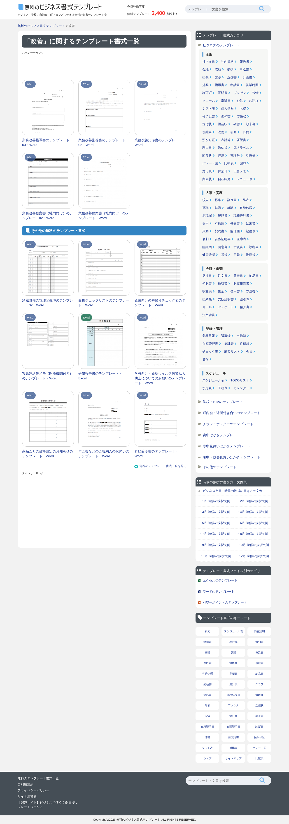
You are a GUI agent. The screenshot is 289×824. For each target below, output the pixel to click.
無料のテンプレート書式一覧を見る (163, 466)
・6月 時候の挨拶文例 (252, 523)
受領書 (226, 116)
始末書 (250, 223)
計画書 (247, 77)
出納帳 (207, 299)
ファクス (233, 705)
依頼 (218, 69)
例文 (207, 631)
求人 (205, 200)
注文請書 (208, 315)
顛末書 (250, 124)
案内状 (207, 179)
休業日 (222, 171)
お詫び (254, 101)
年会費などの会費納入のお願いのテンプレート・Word (103, 453)
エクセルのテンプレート (220, 580)
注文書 (222, 276)
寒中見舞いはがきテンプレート (226, 446)
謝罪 (243, 163)
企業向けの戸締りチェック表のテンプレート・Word (160, 302)
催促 (246, 132)
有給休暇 (246, 208)
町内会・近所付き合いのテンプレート (231, 413)
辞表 (246, 200)
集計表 (229, 343)
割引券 (244, 299)
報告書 (244, 61)
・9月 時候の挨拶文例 (214, 545)
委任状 (241, 116)
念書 (207, 737)
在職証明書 (223, 239)
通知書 (259, 642)
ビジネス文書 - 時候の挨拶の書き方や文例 (232, 491)
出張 (205, 77)
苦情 (255, 93)
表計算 (226, 140)
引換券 (250, 155)
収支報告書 (241, 283)
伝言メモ (239, 171)
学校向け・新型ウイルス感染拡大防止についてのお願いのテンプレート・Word (160, 378)
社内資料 (227, 61)
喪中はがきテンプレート (221, 435)
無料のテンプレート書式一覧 (38, 778)
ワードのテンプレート (218, 591)
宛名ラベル (241, 147)
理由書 (207, 147)
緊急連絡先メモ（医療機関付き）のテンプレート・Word (47, 375)
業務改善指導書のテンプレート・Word (160, 142)
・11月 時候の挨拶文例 (214, 556)
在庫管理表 (210, 343)
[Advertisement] (104, 66)
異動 (205, 231)
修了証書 (208, 116)
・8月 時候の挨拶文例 (252, 534)
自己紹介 (224, 179)
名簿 (205, 359)
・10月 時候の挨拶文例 (252, 545)
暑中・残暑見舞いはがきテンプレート (231, 457)
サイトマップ (233, 758)
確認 (236, 124)
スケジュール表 (213, 380)
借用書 (235, 291)
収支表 (207, 291)
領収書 (207, 283)
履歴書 (222, 215)
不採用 (219, 223)
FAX (207, 716)
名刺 (205, 239)
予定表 (207, 388)
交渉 (218, 77)
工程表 (222, 388)
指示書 (219, 85)
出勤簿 (241, 336)
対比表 (207, 171)
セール (207, 307)
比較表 (229, 163)
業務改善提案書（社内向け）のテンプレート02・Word (47, 215)
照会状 (222, 124)
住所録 (244, 343)
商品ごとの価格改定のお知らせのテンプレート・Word (47, 453)
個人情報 (227, 108)
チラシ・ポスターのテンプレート (228, 424)
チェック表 (210, 351)
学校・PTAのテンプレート (223, 402)
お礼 (240, 101)
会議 (205, 69)
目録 (236, 254)
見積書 (238, 276)
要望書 (241, 140)
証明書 (222, 93)
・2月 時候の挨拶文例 (252, 501)
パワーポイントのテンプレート (225, 602)
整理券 (235, 155)
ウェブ (207, 758)
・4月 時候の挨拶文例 (252, 512)
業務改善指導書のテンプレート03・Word (46, 142)
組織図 (207, 247)
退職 (205, 208)
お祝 (243, 108)
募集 (218, 200)
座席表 (241, 239)
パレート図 (210, 163)
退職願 (259, 695)
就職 (230, 208)
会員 (249, 351)
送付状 (207, 124)
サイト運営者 (27, 796)
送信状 (222, 147)
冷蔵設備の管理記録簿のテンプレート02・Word (47, 302)
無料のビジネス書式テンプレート (41, 26)
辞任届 (235, 231)
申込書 (244, 69)
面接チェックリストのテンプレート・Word (103, 302)
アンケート (226, 307)
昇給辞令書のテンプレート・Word (157, 453)
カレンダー (241, 388)
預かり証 (208, 140)
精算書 (244, 307)
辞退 (221, 155)
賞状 (224, 254)
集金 (221, 291)
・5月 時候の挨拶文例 (214, 523)
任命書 (235, 223)
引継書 (207, 132)
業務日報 (208, 336)
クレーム (208, 101)
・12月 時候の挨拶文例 (252, 556)
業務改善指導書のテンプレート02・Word (102, 142)
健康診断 (208, 254)
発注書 (207, 276)
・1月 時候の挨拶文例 (214, 501)
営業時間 (252, 85)
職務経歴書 (241, 215)
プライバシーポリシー (33, 790)
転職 (218, 208)
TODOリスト (240, 380)
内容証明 (259, 631)
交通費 (250, 291)
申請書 (235, 85)
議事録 (226, 336)
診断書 (254, 247)
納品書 (254, 276)
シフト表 (208, 108)
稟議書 (226, 101)
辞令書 (232, 200)
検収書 (222, 283)
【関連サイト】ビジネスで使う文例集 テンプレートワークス (48, 805)
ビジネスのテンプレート (221, 45)
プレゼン (239, 93)
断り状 (207, 155)
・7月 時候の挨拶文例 (214, 534)
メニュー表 (244, 179)
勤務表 (250, 231)
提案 (205, 85)
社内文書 (208, 61)
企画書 (232, 77)
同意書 (222, 247)
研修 (233, 132)
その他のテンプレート (220, 467)
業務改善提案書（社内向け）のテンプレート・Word (103, 215)
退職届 (207, 215)
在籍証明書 (207, 726)
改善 (221, 132)
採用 (205, 223)
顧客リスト (232, 351)
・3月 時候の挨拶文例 (214, 512)
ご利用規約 (25, 784)
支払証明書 (226, 299)
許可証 (207, 93)
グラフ (259, 684)
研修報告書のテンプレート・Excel (100, 375)
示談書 (238, 247)
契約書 (219, 231)
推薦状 (250, 254)
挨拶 (230, 69)
